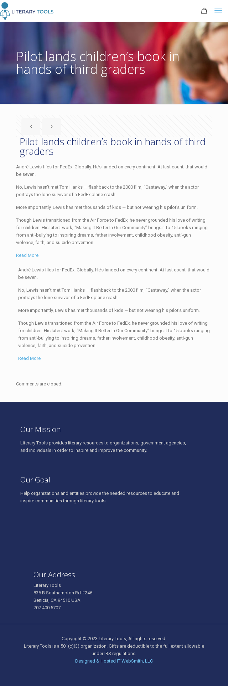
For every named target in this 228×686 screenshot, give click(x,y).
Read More (27, 255)
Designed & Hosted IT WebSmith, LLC (114, 661)
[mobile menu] (218, 11)
